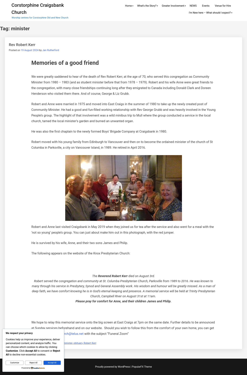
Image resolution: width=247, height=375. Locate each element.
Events (205, 5)
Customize (14, 363)
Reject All (33, 363)
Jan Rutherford (50, 50)
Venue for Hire (223, 5)
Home (128, 5)
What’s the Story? (146, 5)
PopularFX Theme (142, 366)
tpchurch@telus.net (69, 334)
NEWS (193, 5)
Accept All (52, 363)
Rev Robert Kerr (22, 45)
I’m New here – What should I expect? (210, 12)
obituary (78, 343)
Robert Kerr (90, 343)
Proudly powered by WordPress (113, 366)
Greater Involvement (173, 5)
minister (67, 343)
